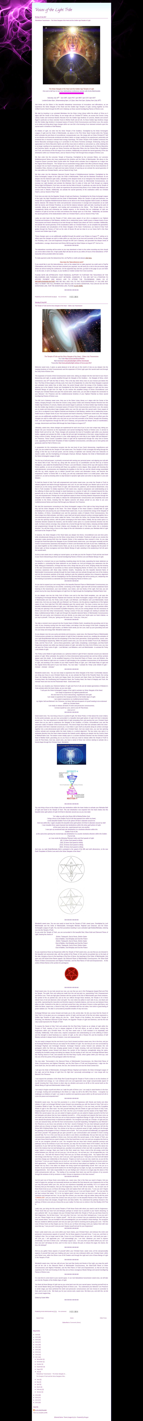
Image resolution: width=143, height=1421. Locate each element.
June (38, 1379)
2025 (36, 1337)
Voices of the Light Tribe (53, 10)
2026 (36, 1334)
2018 (36, 1354)
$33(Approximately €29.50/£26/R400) (71, 93)
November (40, 1361)
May (38, 1382)
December (40, 1359)
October (39, 1364)
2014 (36, 1400)
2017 (36, 1357)
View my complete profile (40, 1412)
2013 (36, 1402)
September (40, 1366)
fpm (75, 1417)
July (38, 1371)
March (39, 1387)
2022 (36, 1344)
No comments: (62, 296)
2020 (36, 1349)
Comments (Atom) (75, 1322)
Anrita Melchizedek (41, 1410)
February (39, 1389)
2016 (36, 1395)
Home (71, 1318)
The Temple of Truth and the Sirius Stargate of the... (51, 1376)
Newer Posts (40, 1318)
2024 (36, 1339)
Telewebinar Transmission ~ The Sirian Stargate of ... (51, 1374)
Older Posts (103, 1318)
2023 (36, 1342)
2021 (36, 1347)
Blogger (86, 1417)
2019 (36, 1352)
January (39, 1392)
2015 (36, 1397)
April (38, 1384)
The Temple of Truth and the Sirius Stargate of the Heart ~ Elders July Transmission (58, 305)
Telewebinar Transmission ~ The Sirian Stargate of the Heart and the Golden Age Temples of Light (62, 20)
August (39, 1369)
